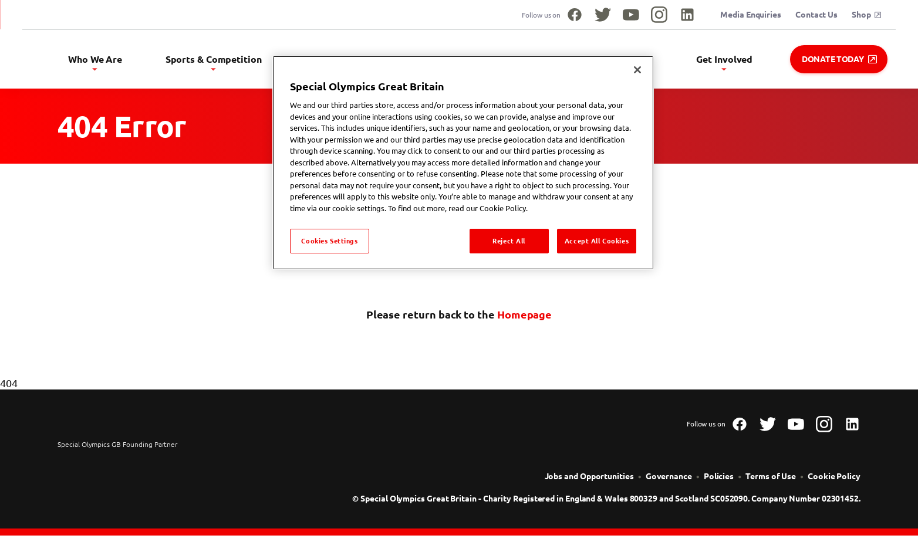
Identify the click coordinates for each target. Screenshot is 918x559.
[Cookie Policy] (834, 485)
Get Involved (741, 62)
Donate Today (839, 59)
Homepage (524, 323)
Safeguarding (656, 62)
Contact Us (816, 14)
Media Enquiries (750, 14)
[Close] (637, 70)
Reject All (508, 241)
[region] (463, 163)
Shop (866, 14)
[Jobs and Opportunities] (589, 485)
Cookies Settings (329, 241)
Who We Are (211, 62)
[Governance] (669, 485)
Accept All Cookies (597, 241)
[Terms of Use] (770, 485)
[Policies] (719, 485)
